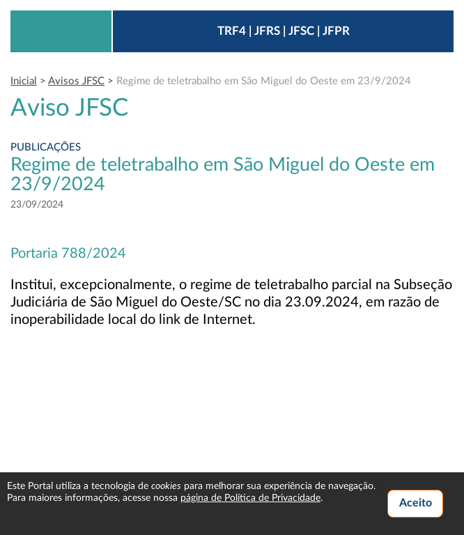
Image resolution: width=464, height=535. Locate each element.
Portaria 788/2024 (68, 254)
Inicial (23, 81)
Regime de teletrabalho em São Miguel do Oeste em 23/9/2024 (263, 81)
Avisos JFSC (76, 81)
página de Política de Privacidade (250, 498)
